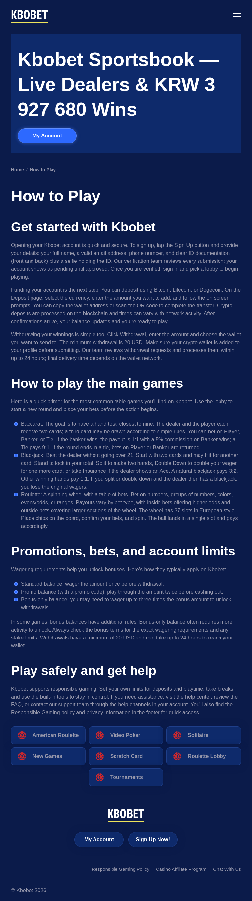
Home (17, 169)
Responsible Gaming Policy (120, 869)
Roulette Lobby (207, 756)
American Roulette (55, 735)
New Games (47, 756)
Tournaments (126, 777)
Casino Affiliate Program (181, 869)
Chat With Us (227, 869)
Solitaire (198, 735)
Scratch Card (126, 756)
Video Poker (125, 735)
